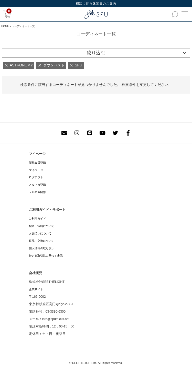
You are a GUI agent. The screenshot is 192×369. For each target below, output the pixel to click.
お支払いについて (40, 233)
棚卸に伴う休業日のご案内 (96, 3)
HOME (5, 26)
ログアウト (36, 177)
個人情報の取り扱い (41, 248)
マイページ (36, 170)
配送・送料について (41, 225)
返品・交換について (41, 240)
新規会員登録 (37, 162)
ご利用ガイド (37, 218)
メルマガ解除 (37, 192)
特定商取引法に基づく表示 (46, 255)
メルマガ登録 (37, 184)
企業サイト (36, 289)
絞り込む (96, 52)
